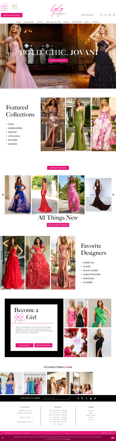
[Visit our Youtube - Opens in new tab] (91, 398)
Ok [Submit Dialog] (113, 438)
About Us (91, 410)
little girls (14, 136)
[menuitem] (15, 7)
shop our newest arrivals (58, 225)
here (68, 439)
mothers (12, 140)
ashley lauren (90, 270)
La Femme (88, 282)
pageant (12, 132)
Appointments (91, 415)
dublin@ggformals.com (25, 422)
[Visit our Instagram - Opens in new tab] (82, 398)
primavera (88, 278)
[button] (110, 15)
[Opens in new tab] (15, 7)
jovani (86, 266)
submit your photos (43, 345)
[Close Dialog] (2, 437)
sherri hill (88, 262)
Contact (91, 419)
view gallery (24, 345)
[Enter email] (56, 397)
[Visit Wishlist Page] (105, 15)
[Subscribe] (68, 397)
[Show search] (101, 15)
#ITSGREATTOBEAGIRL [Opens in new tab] (58, 367)
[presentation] (18, 195)
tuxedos (12, 144)
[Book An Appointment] (12, 15)
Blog (90, 413)
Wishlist (90, 417)
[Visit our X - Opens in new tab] (86, 398)
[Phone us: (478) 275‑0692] (87, 15)
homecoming (15, 128)
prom (11, 124)
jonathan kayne (92, 274)
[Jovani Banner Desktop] (58, 56)
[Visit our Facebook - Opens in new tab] (78, 398)
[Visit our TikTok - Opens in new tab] (95, 398)
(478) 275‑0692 (25, 417)
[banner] (58, 11)
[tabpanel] (58, 56)
